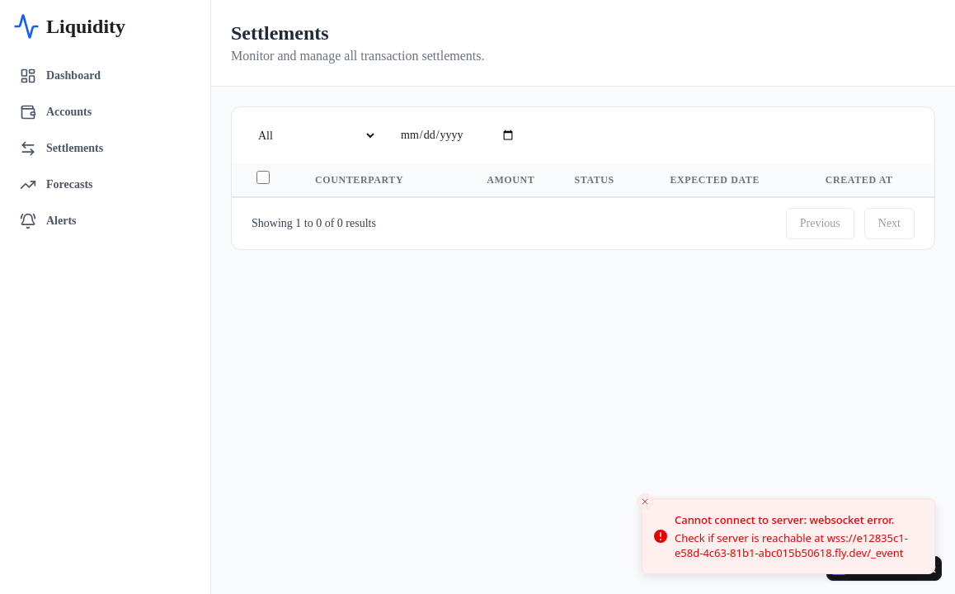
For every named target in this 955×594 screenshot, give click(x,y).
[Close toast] (645, 501)
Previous (820, 223)
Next (889, 223)
